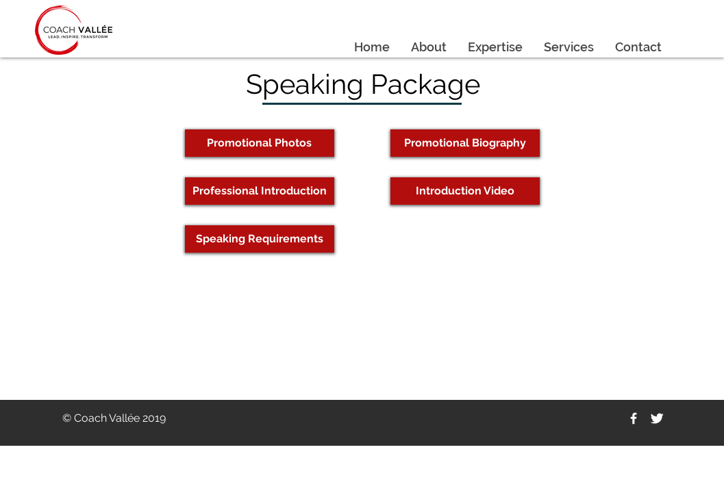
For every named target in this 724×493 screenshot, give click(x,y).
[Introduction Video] (465, 191)
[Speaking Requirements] (259, 239)
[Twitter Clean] (656, 418)
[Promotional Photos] (259, 143)
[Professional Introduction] (259, 191)
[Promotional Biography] (465, 143)
